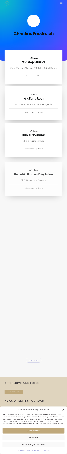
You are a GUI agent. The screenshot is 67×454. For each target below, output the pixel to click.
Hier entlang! (13, 392)
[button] (63, 409)
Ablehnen (33, 437)
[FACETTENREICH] (7, 3)
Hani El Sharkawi (33, 143)
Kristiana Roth (33, 98)
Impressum (46, 450)
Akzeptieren (33, 430)
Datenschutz (35, 450)
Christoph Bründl (33, 62)
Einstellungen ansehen (33, 444)
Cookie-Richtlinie (23, 450)
